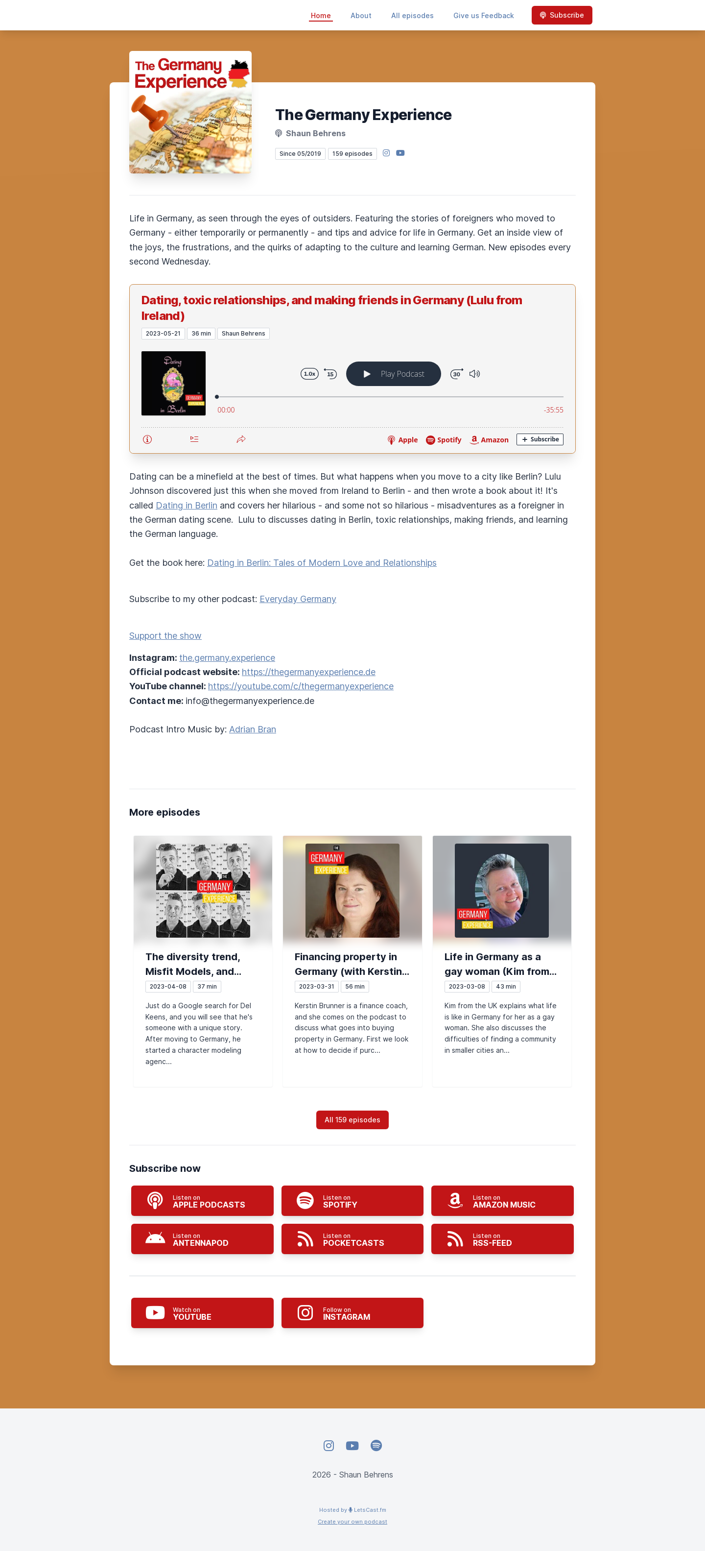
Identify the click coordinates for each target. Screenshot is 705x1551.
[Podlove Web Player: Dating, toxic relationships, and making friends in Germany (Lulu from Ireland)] (352, 396)
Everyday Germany (297, 599)
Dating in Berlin (186, 505)
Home (321, 15)
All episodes (412, 15)
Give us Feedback (483, 15)
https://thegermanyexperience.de (309, 672)
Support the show (165, 635)
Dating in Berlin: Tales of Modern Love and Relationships (322, 562)
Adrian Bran (252, 729)
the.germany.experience (227, 658)
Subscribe (562, 15)
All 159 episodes (352, 1119)
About (361, 15)
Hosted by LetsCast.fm (352, 1509)
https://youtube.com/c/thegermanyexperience (301, 686)
